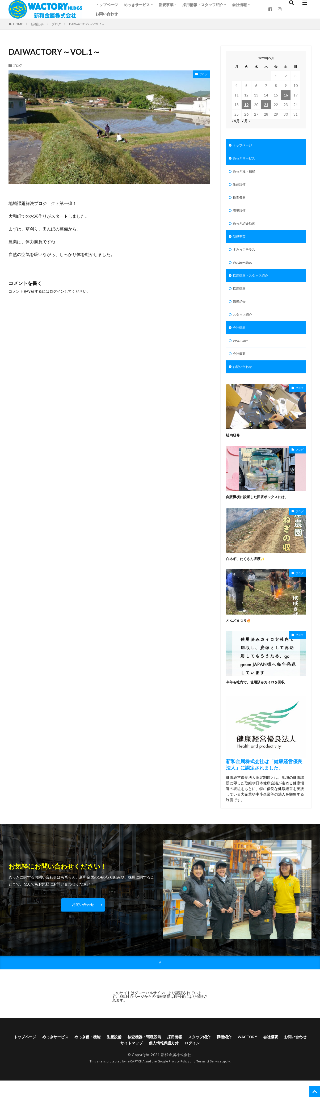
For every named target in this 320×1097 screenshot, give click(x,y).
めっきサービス (137, 4)
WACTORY (242, 353)
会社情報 (239, 4)
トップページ (106, 4)
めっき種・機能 (246, 173)
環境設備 (240, 215)
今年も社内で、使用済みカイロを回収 (260, 696)
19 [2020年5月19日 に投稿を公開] (246, 104)
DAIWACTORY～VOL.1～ (87, 24)
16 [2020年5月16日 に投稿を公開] (286, 95)
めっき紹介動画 (246, 228)
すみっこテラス (246, 256)
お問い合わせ (106, 13)
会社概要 (240, 367)
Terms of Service (209, 1077)
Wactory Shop (244, 270)
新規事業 (166, 4)
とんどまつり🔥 (240, 634)
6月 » (246, 121)
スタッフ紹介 (244, 325)
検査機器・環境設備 (159, 1051)
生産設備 (240, 187)
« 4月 (235, 121)
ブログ (56, 24)
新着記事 (37, 24)
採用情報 (240, 298)
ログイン (56, 291)
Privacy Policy (179, 1077)
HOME (18, 24)
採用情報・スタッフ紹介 (202, 4)
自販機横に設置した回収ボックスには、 (262, 510)
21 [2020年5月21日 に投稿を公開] (266, 104)
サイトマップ (144, 1058)
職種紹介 (240, 311)
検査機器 (240, 201)
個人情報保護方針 (180, 1058)
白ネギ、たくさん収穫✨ (248, 572)
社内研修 (234, 449)
